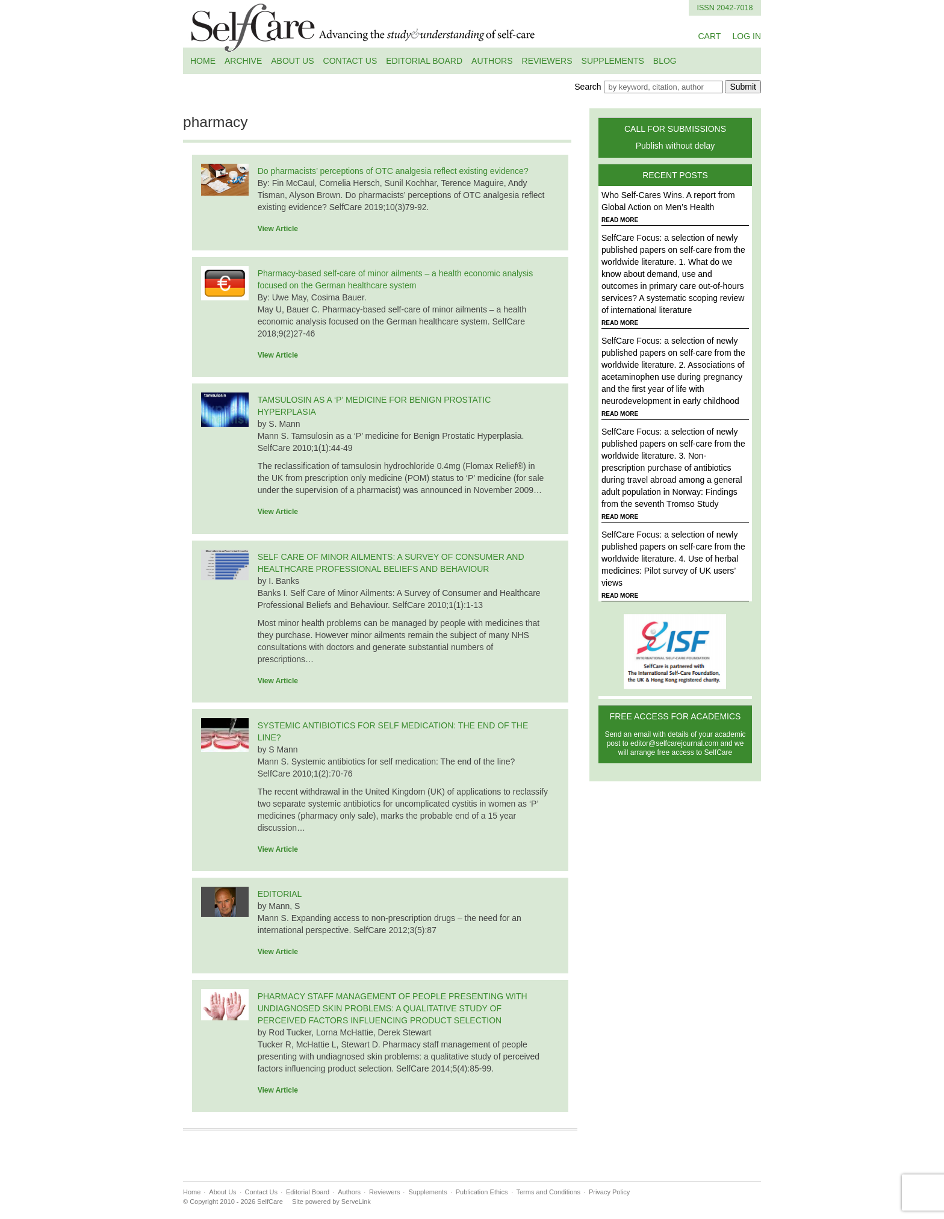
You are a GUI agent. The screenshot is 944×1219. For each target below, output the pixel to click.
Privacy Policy (609, 1192)
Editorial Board (424, 61)
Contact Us (350, 61)
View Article (278, 229)
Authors (491, 61)
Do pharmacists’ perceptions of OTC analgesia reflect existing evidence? (393, 171)
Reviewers (547, 61)
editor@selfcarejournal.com (674, 743)
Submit (743, 87)
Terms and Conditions (548, 1192)
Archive (243, 61)
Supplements (613, 61)
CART (709, 36)
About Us (292, 61)
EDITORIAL (280, 894)
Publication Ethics (482, 1192)
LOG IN (747, 36)
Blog (665, 61)
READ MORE (619, 220)
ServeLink (356, 1201)
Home (203, 61)
